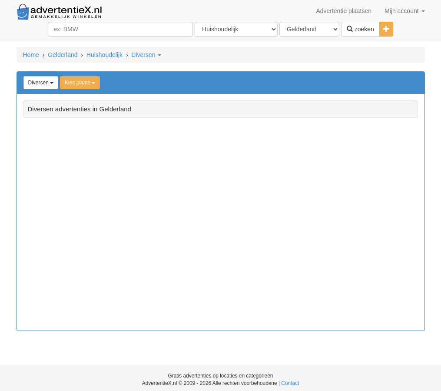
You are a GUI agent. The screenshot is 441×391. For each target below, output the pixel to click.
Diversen (146, 54)
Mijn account (404, 10)
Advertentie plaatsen (343, 10)
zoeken (360, 29)
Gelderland (63, 54)
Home (31, 54)
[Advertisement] (220, 225)
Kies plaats (80, 83)
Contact (290, 383)
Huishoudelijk (104, 54)
